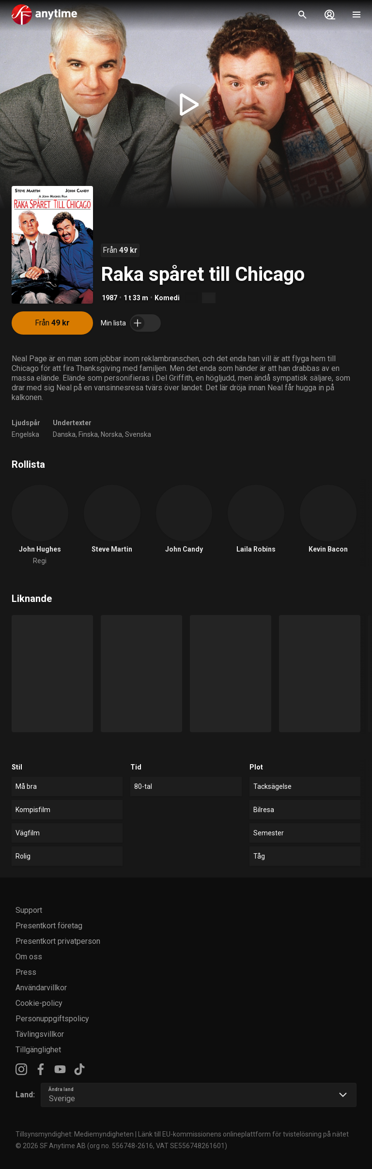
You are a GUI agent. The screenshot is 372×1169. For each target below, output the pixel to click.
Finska (88, 434)
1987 (109, 298)
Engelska (25, 434)
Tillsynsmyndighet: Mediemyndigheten (75, 1134)
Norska (111, 434)
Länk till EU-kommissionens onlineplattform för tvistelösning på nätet (243, 1134)
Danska (64, 434)
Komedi (167, 298)
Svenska (138, 434)
